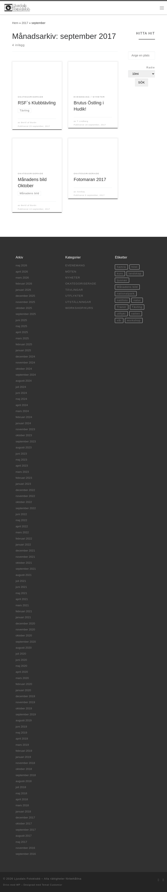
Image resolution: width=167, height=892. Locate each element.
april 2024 (22, 405)
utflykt (121, 313)
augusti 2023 (23, 447)
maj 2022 (21, 520)
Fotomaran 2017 (90, 179)
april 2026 (22, 271)
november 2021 (25, 556)
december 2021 (25, 550)
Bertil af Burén (28, 122)
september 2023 (26, 441)
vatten (135, 313)
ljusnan (122, 280)
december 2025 (25, 295)
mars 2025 (22, 338)
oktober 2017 (24, 823)
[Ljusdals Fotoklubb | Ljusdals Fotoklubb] (17, 7)
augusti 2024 (23, 380)
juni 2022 (21, 514)
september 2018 (26, 775)
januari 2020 (23, 690)
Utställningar (78, 302)
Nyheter (72, 277)
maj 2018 (21, 793)
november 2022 (25, 496)
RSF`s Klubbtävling (37, 102)
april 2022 (22, 526)
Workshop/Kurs (79, 308)
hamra (121, 266)
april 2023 (22, 465)
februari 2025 (24, 344)
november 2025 (25, 302)
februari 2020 (24, 684)
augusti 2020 (23, 647)
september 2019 (26, 714)
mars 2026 (22, 277)
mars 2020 (22, 678)
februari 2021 (24, 611)
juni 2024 (21, 392)
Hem (15, 23)
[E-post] (158, 879)
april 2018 (22, 799)
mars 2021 (22, 605)
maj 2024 (21, 398)
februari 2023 (24, 477)
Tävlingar (74, 289)
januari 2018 (23, 811)
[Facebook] (163, 879)
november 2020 (25, 629)
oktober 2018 (24, 769)
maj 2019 (21, 732)
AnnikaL (81, 192)
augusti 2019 (23, 720)
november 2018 (25, 763)
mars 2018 (22, 805)
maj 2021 (21, 593)
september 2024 (26, 374)
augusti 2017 (23, 835)
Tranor (121, 306)
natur (137, 300)
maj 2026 (21, 265)
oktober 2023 (24, 435)
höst (134, 266)
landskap (135, 273)
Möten (70, 271)
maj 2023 (21, 459)
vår (119, 320)
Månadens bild (127, 286)
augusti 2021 (23, 574)
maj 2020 (21, 665)
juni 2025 (21, 320)
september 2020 (26, 641)
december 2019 (25, 696)
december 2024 (25, 356)
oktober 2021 (24, 562)
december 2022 (25, 490)
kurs (120, 273)
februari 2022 (24, 538)
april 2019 (22, 738)
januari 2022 (23, 544)
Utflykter (74, 295)
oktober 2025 (24, 308)
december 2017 (25, 817)
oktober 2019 (24, 708)
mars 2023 (22, 471)
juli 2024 (21, 386)
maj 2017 (21, 841)
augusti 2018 (23, 781)
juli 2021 (21, 580)
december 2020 (25, 623)
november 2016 (25, 847)
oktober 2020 (24, 635)
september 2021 (26, 568)
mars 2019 (22, 744)
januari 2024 (23, 423)
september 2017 (26, 829)
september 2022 (26, 508)
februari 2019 (24, 750)
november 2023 (25, 429)
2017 (25, 23)
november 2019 (25, 702)
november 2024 (25, 362)
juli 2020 (21, 653)
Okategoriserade (80, 283)
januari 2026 (23, 289)
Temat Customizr (52, 885)
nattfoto (122, 300)
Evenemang (75, 265)
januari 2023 (23, 483)
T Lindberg (82, 121)
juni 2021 (21, 586)
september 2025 (26, 314)
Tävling (137, 306)
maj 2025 (21, 326)
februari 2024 (24, 417)
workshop (134, 320)
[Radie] (141, 73)
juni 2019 (21, 726)
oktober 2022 (24, 502)
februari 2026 (24, 283)
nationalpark (126, 293)
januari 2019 (23, 757)
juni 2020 (21, 659)
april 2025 (22, 332)
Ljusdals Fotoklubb (27, 878)
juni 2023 (21, 453)
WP (18, 885)
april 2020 (22, 671)
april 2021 (22, 599)
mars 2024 (22, 411)
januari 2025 (23, 350)
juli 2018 (21, 787)
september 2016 (26, 853)
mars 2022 (22, 532)
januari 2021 (23, 617)
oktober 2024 (24, 368)
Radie (151, 67)
